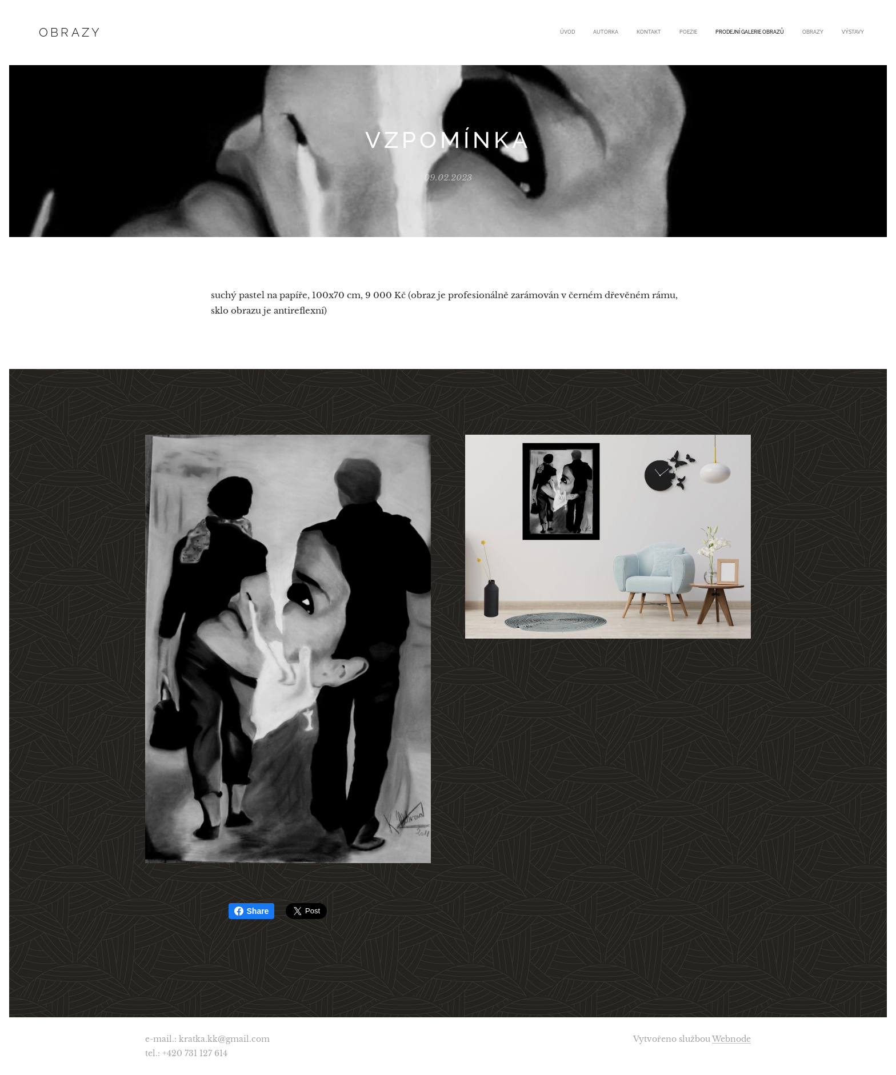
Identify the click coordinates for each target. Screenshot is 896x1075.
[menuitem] (757, 32)
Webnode (731, 1039)
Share (251, 911)
